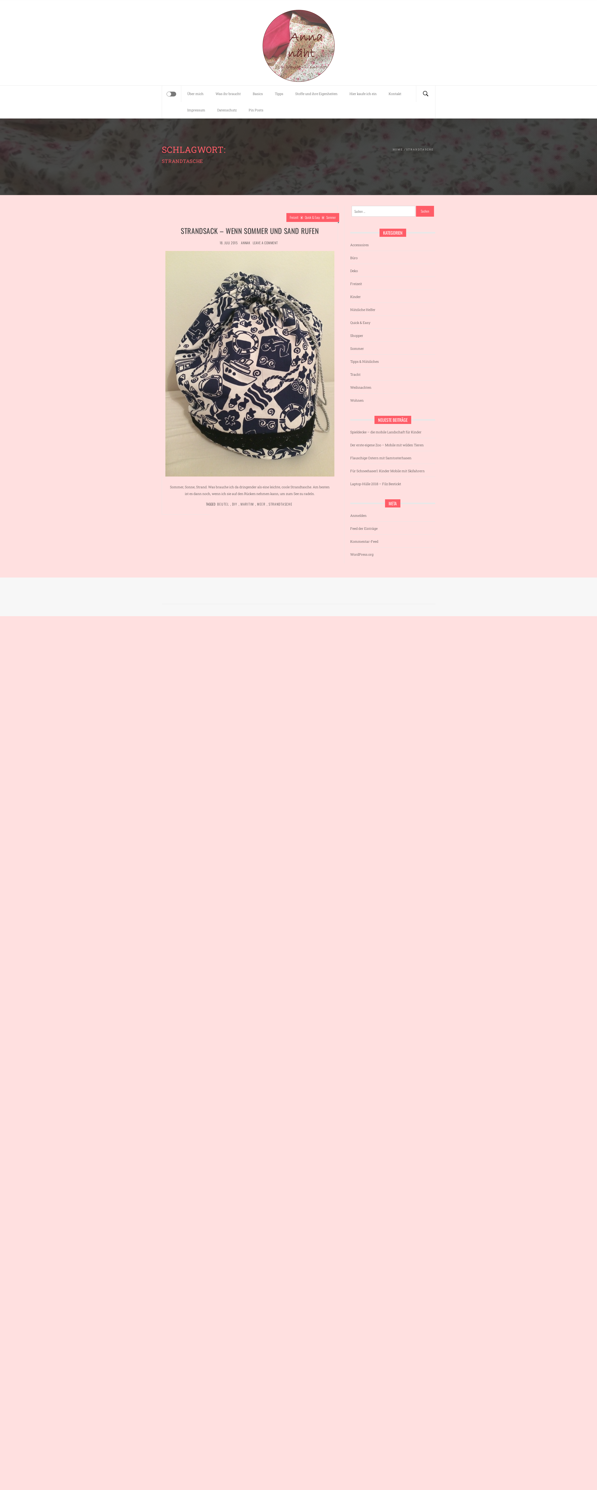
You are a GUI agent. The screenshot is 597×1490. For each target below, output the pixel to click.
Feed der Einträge (364, 528)
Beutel (223, 504)
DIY (234, 504)
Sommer (331, 217)
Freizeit (294, 217)
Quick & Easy (312, 217)
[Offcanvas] (171, 94)
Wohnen (357, 400)
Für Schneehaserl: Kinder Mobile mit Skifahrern (387, 471)
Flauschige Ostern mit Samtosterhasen (380, 458)
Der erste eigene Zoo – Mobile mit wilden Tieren (387, 445)
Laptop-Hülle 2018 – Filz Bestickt (375, 484)
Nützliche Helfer (362, 309)
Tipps (279, 93)
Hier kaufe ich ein (363, 93)
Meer (261, 504)
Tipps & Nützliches (364, 361)
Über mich (195, 93)
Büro (354, 258)
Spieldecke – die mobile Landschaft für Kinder (386, 432)
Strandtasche (281, 504)
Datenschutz (227, 110)
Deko (354, 270)
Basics (258, 93)
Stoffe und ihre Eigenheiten (316, 93)
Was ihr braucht (228, 93)
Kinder (355, 296)
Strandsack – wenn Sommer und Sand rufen (250, 230)
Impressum (196, 110)
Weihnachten (360, 387)
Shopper (356, 335)
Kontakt (395, 93)
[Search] (425, 94)
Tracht (355, 374)
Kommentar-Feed (364, 541)
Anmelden (358, 515)
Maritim (247, 504)
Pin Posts (256, 110)
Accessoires (359, 245)
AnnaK (245, 242)
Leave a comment (265, 242)
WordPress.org (362, 554)
